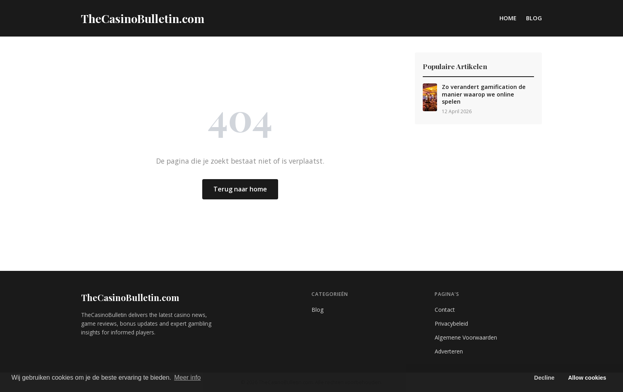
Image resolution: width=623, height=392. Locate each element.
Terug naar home (240, 189)
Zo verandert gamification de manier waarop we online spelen (484, 94)
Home (508, 18)
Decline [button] (544, 378)
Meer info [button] (187, 377)
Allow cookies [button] (587, 378)
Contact (445, 309)
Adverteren (449, 351)
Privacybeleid (451, 323)
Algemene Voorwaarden (466, 337)
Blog (534, 18)
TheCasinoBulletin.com (130, 297)
